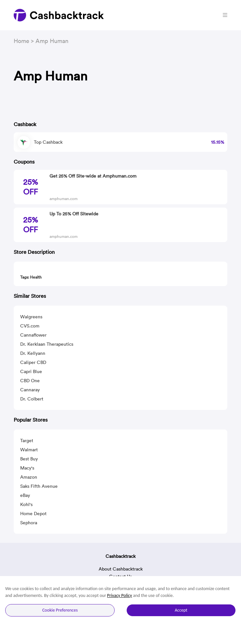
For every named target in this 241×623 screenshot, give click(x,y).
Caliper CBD (33, 362)
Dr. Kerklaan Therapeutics (46, 344)
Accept (181, 610)
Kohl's (26, 504)
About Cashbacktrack (121, 569)
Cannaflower (33, 335)
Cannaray (30, 390)
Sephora (28, 523)
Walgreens (31, 317)
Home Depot (33, 513)
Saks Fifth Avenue (39, 486)
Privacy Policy (119, 595)
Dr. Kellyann (32, 353)
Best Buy (29, 459)
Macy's (27, 468)
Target (26, 440)
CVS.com (29, 326)
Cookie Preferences (60, 610)
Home (21, 41)
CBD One (30, 381)
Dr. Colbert (31, 399)
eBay (25, 495)
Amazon (28, 477)
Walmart (29, 450)
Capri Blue (31, 371)
